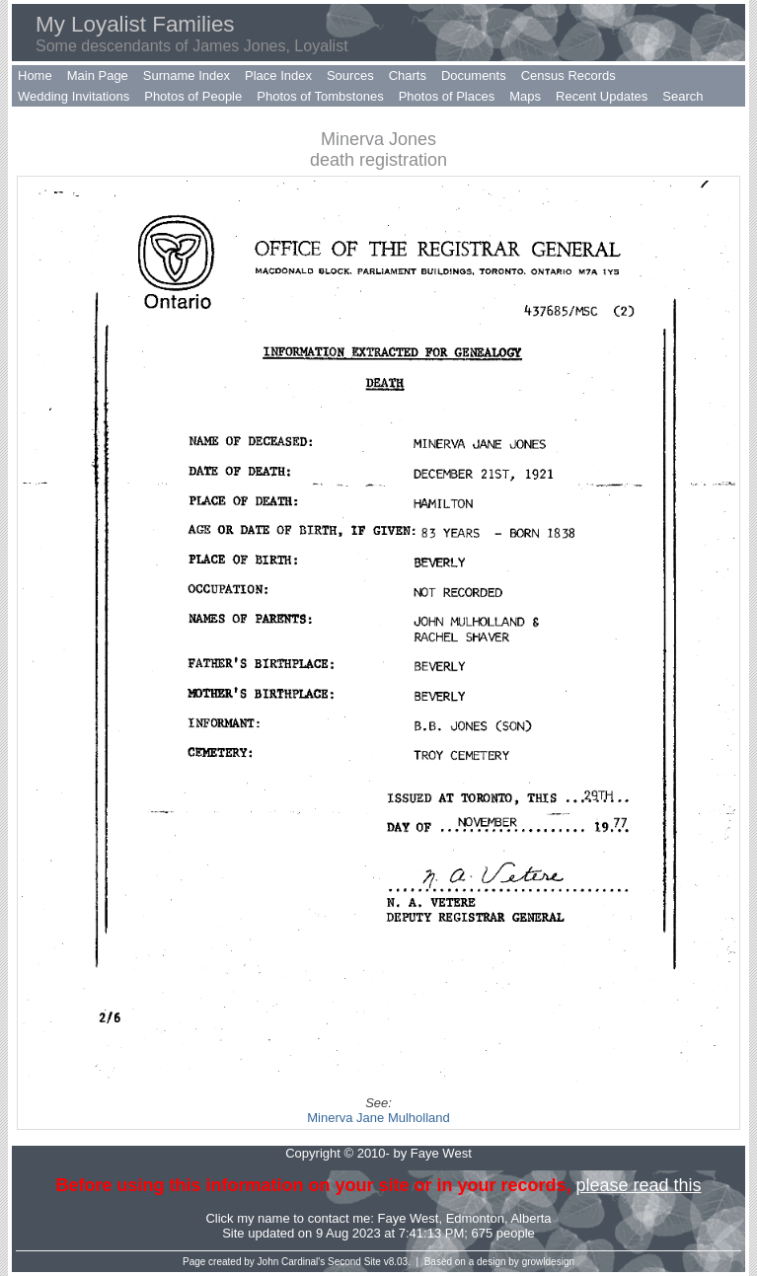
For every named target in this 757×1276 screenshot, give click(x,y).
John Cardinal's (292, 1261)
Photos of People (193, 96)
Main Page (97, 75)
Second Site (354, 1261)
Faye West (408, 1218)
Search (682, 96)
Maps (525, 96)
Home (35, 75)
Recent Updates (601, 96)
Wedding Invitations (73, 96)
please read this (638, 1185)
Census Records (568, 75)
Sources (350, 75)
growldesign (548, 1261)
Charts (407, 75)
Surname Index (186, 75)
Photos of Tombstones (320, 96)
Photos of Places (447, 96)
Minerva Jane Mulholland (378, 1117)
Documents (473, 75)
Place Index (278, 75)
